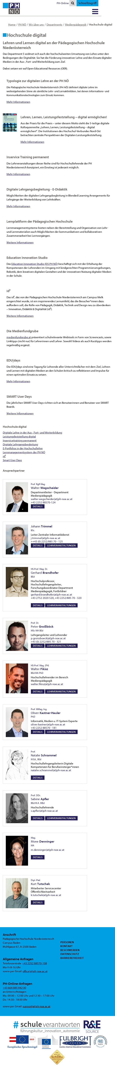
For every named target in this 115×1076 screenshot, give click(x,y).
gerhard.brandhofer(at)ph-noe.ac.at (51, 594)
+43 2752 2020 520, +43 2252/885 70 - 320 (56, 598)
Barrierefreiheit (72, 958)
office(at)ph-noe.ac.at (35, 971)
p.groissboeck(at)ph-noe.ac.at (48, 638)
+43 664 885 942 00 (14, 987)
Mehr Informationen (18, 102)
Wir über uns (36, 24)
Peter (42, 626)
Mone (42, 841)
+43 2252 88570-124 (43, 502)
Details (37, 506)
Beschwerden (69, 950)
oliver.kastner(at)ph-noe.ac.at (48, 724)
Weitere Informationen (20, 242)
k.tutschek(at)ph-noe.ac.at (46, 895)
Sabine (40, 799)
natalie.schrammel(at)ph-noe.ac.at (51, 770)
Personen (67, 942)
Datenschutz (69, 954)
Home (12, 24)
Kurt (40, 882)
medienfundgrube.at (19, 337)
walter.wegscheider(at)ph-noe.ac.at (51, 499)
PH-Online (76, 3)
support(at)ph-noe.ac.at (36, 1006)
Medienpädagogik (75, 24)
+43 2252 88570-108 (34, 963)
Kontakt (66, 946)
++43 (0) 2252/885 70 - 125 (47, 541)
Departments (54, 24)
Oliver (45, 713)
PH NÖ (22, 24)
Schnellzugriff (101, 3)
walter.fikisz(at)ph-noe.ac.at (47, 684)
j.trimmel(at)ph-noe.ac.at (45, 538)
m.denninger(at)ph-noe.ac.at (47, 850)
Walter (40, 669)
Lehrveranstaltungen (61, 545)
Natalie (43, 755)
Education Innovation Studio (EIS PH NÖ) (34, 264)
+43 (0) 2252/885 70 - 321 (46, 641)
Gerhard (45, 573)
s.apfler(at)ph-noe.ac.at (44, 810)
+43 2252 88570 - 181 (44, 728)
